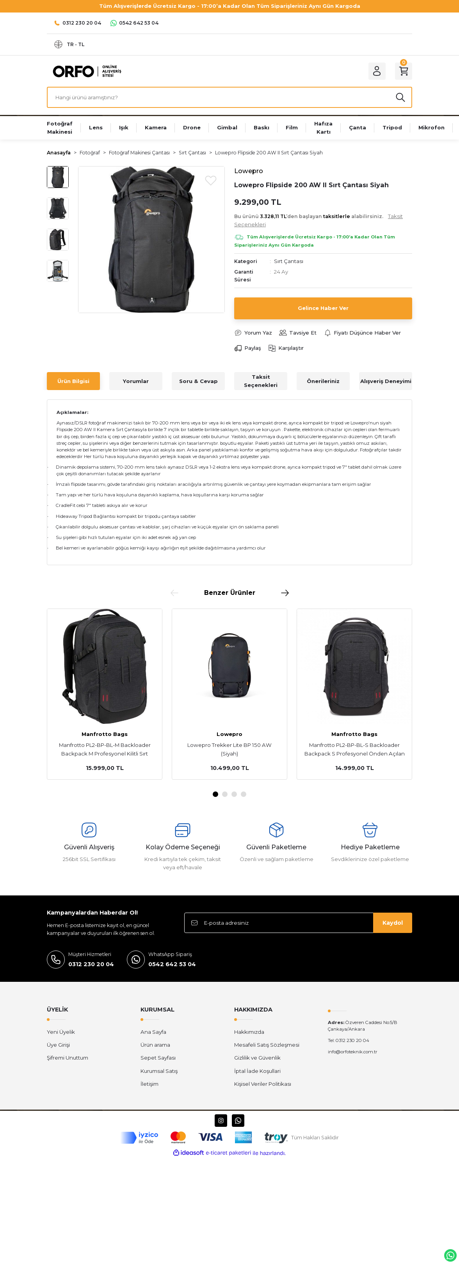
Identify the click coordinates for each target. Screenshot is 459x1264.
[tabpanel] (104, 694)
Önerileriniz (323, 381)
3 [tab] (234, 794)
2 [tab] (225, 794)
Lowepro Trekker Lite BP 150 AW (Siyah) (229, 749)
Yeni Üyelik (61, 1032)
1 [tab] (215, 794)
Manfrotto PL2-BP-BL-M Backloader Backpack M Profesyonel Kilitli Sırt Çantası (105, 750)
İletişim (149, 1084)
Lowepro (229, 734)
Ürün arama (155, 1045)
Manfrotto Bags (105, 734)
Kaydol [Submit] (392, 922)
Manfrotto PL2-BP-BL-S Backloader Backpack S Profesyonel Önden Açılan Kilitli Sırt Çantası (354, 750)
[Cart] (403, 71)
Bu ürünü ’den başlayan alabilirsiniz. (318, 220)
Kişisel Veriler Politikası (262, 1084)
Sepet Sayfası (158, 1058)
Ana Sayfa (153, 1032)
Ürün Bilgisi (73, 381)
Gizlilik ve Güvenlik (257, 1058)
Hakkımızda (249, 1032)
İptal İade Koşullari (257, 1071)
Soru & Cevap (198, 381)
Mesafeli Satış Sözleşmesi (266, 1045)
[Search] (229, 97)
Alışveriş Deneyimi (385, 381)
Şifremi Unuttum (67, 1058)
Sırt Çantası (288, 261)
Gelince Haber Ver (323, 308)
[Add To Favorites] (211, 180)
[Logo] (85, 70)
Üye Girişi (58, 1045)
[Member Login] (377, 71)
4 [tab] (243, 794)
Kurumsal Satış (159, 1071)
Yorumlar (136, 381)
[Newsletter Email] (298, 923)
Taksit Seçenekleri (261, 381)
